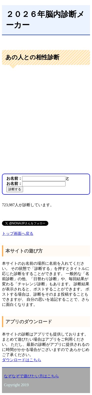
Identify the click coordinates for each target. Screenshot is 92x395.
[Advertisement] (46, 120)
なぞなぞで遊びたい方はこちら (31, 376)
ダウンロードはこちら (21, 360)
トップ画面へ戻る (17, 233)
